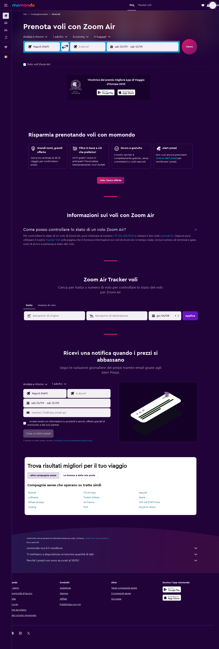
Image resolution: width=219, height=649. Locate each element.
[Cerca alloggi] (5, 23)
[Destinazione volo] (99, 46)
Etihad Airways (41, 502)
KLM (90, 507)
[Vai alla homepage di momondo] (23, 5)
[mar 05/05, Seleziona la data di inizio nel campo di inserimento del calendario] (170, 315)
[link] (115, 180)
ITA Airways (94, 493)
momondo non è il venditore (117, 548)
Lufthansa (38, 497)
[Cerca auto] (5, 30)
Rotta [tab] (34, 305)
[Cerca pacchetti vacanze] (5, 37)
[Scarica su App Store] (177, 598)
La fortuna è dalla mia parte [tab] (84, 475)
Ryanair (37, 493)
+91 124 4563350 (128, 235)
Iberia (147, 497)
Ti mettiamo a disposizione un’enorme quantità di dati (117, 554)
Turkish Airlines (96, 497)
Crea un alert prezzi (171, 158)
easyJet (148, 493)
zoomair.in (171, 235)
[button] (6, 5)
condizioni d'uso (66, 441)
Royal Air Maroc (152, 507)
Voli (30, 14)
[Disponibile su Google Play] (111, 92)
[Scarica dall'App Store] (131, 92)
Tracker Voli (58, 240)
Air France (93, 502)
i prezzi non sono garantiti (101, 538)
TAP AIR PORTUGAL (154, 502)
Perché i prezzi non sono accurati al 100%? (117, 560)
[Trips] (5, 47)
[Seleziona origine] (54, 46)
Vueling (37, 507)
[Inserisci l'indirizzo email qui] (75, 412)
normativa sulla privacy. (87, 441)
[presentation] (131, 92)
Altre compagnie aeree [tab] (48, 475)
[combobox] (40, 37)
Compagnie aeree (44, 14)
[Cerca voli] (5, 15)
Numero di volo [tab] (52, 305)
